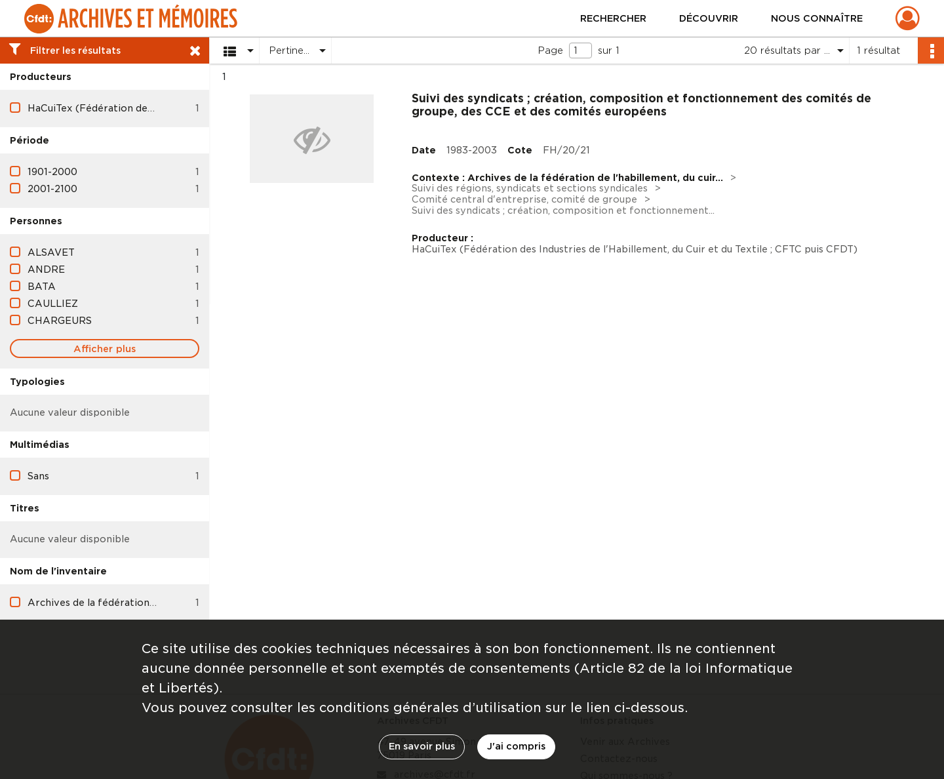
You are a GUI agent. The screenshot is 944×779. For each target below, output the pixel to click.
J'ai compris (516, 746)
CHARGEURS (60, 320)
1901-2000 (52, 172)
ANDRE (46, 269)
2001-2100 (52, 189)
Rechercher (613, 18)
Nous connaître (817, 18)
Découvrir (708, 18)
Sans (38, 476)
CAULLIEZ (53, 303)
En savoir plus (422, 746)
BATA (42, 286)
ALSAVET (51, 252)
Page (550, 50)
